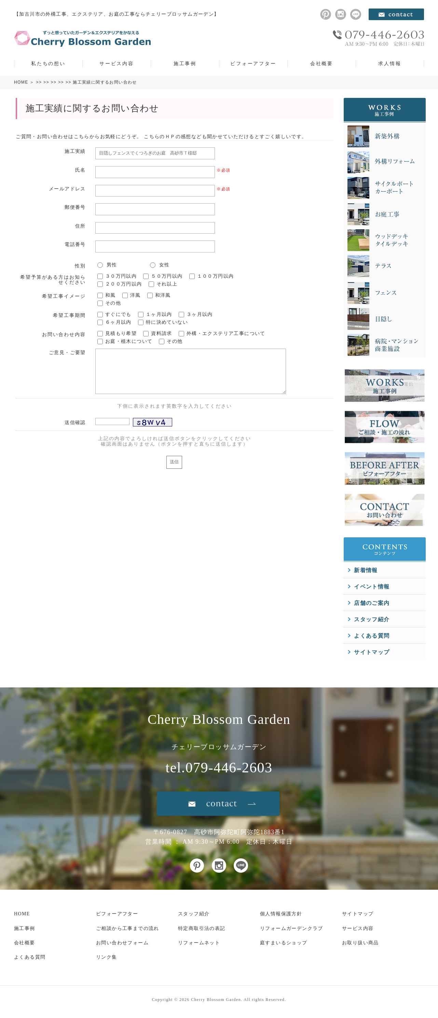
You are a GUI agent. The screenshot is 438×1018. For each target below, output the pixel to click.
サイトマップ (371, 652)
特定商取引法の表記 (201, 928)
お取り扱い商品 (360, 942)
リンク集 (106, 957)
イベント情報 (371, 587)
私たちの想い (48, 63)
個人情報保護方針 (281, 913)
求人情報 (389, 63)
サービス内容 (116, 63)
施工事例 (185, 63)
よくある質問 (371, 636)
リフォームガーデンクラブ (291, 928)
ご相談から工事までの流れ (127, 928)
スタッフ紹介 (371, 619)
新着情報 (366, 570)
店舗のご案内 (371, 603)
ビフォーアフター (253, 63)
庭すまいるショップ (283, 942)
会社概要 (321, 63)
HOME (21, 82)
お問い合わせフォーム (122, 942)
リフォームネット (199, 942)
